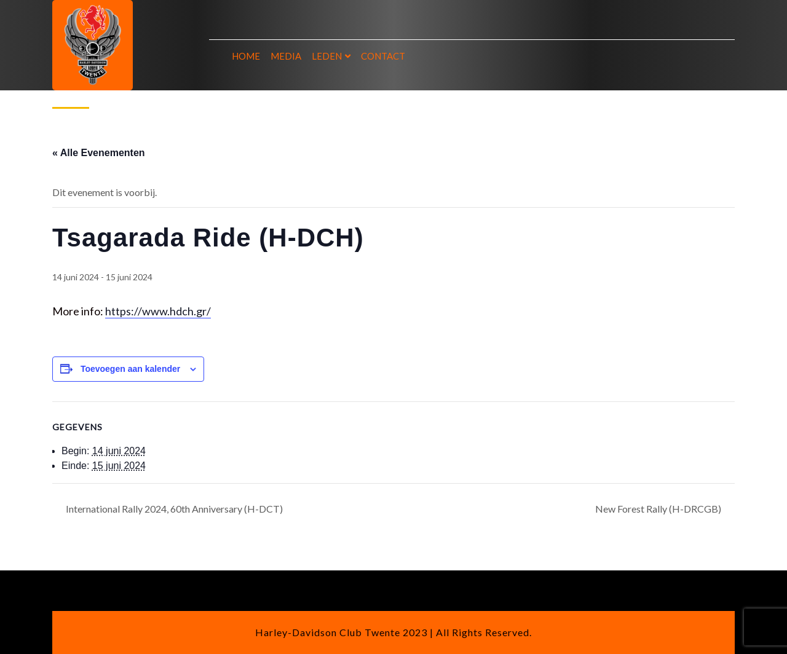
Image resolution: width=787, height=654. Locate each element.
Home (246, 55)
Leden (327, 55)
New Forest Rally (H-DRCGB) (659, 508)
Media (286, 55)
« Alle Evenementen (98, 153)
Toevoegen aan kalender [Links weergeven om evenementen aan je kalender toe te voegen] (130, 369)
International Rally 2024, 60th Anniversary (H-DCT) (173, 508)
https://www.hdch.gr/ (158, 311)
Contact (383, 55)
